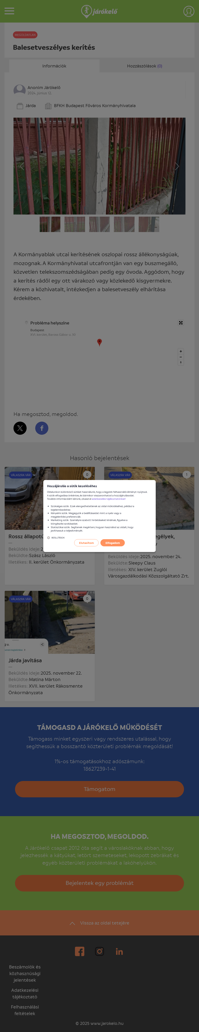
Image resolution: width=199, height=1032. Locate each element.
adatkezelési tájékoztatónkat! (109, 498)
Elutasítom (86, 543)
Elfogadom (112, 543)
